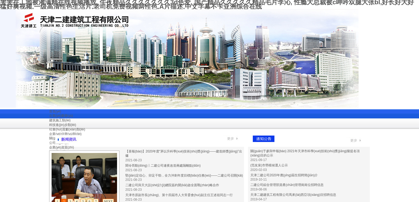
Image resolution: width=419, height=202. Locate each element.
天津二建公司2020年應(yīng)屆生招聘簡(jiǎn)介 (284, 175)
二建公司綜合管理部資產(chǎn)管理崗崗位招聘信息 (287, 185)
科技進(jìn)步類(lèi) (62, 125)
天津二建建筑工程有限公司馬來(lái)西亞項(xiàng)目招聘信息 (293, 195)
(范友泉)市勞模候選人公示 (269, 165)
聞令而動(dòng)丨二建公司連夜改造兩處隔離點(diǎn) (163, 165)
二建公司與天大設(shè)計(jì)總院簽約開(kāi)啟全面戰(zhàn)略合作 (172, 185)
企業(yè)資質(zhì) (61, 147)
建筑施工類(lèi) (60, 120)
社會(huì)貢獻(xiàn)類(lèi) (67, 129)
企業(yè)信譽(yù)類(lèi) (65, 134)
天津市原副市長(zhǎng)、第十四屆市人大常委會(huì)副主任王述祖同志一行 (179, 195)
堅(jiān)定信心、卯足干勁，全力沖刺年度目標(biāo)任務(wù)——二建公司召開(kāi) (184, 175)
